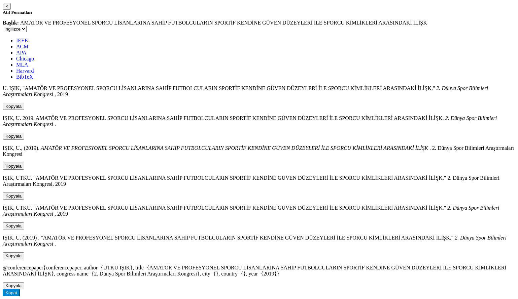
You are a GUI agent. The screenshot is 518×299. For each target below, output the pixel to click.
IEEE (22, 40)
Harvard (25, 71)
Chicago (25, 58)
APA (21, 52)
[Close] (7, 6)
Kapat (11, 292)
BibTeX (24, 77)
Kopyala (13, 106)
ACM (22, 46)
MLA (22, 65)
